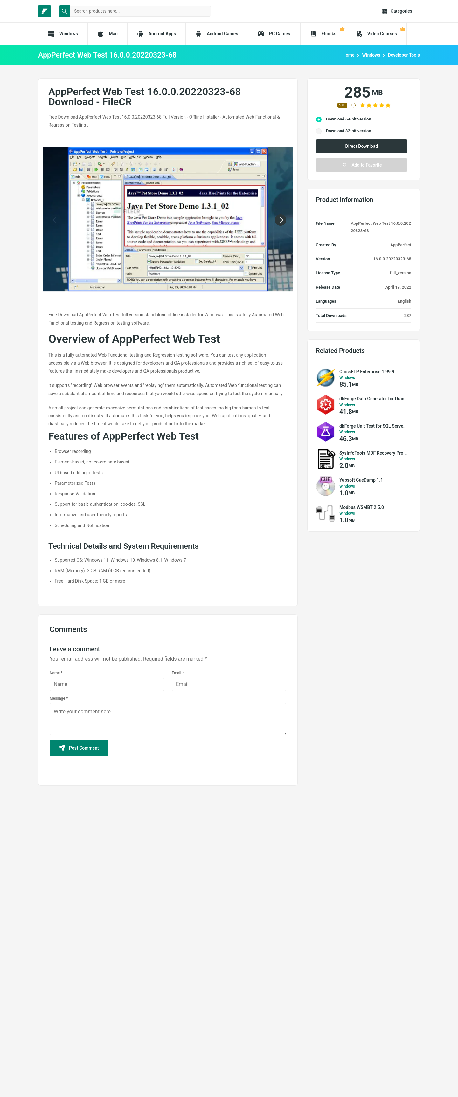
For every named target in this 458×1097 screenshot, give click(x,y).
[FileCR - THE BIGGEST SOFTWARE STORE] (44, 11)
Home (349, 55)
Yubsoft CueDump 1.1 (361, 480)
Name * (56, 673)
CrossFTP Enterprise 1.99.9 (366, 371)
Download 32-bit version (348, 130)
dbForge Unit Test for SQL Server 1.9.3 (373, 426)
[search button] (64, 11)
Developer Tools (404, 55)
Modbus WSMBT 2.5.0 (361, 507)
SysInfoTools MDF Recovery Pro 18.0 (373, 453)
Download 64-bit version (348, 119)
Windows (371, 55)
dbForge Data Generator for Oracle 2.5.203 (373, 398)
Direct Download (361, 146)
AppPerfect (400, 245)
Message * (59, 698)
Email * (178, 673)
